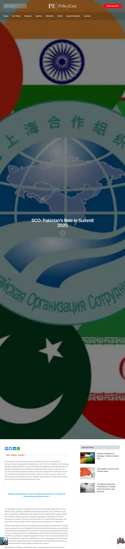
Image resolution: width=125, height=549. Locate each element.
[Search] (15, 6)
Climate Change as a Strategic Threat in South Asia (108, 456)
